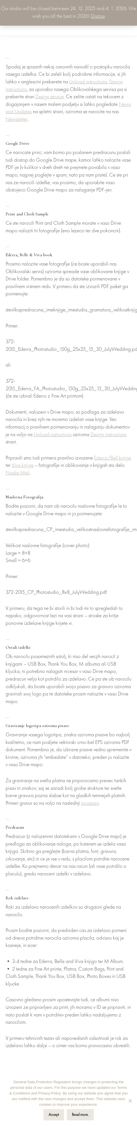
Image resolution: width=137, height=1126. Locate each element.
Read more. (80, 1115)
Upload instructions (88, 82)
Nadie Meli (18, 473)
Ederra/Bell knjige (112, 458)
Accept (54, 1115)
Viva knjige (23, 465)
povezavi (90, 803)
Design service (49, 97)
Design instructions (108, 435)
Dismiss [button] (98, 16)
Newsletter (17, 119)
